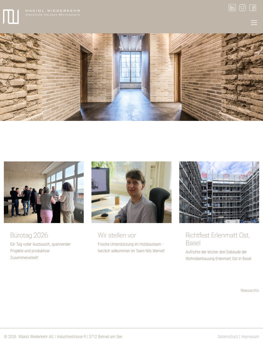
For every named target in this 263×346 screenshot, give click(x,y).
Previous (9, 78)
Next (254, 78)
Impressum (250, 336)
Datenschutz (228, 336)
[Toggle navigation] (254, 22)
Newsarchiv (250, 290)
